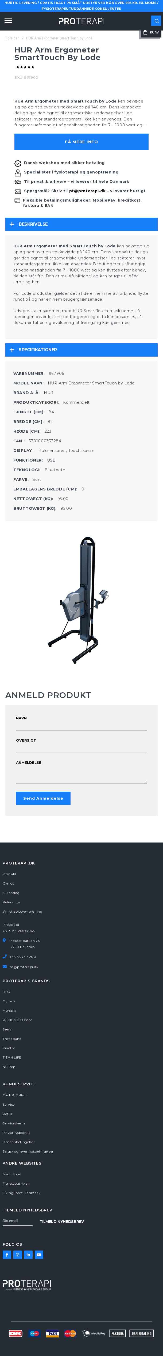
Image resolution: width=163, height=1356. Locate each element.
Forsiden (13, 38)
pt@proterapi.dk (87, 190)
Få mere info (81, 141)
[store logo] (81, 21)
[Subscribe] (61, 1221)
